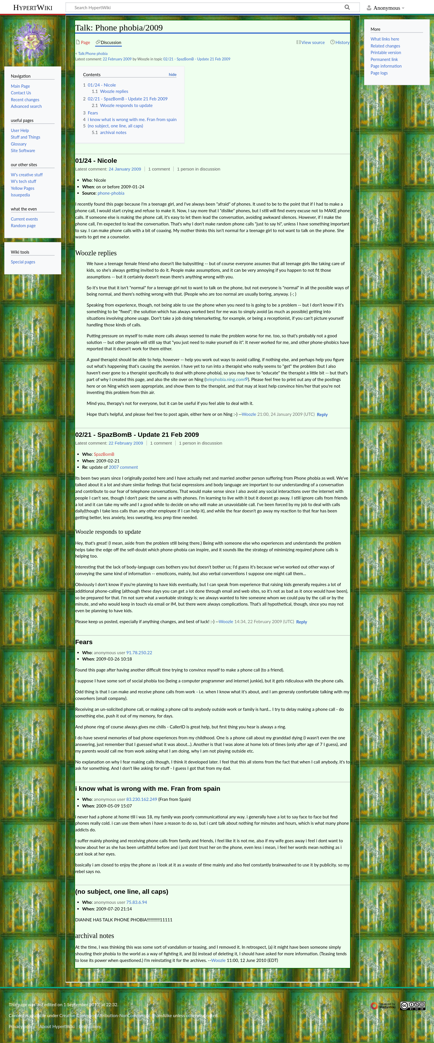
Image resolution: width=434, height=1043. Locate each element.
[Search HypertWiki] (213, 7)
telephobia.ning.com (225, 379)
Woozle (249, 414)
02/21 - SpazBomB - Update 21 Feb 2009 (196, 59)
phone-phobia (111, 193)
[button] (322, 414)
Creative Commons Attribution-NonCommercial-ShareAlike (115, 1015)
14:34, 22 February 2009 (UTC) (264, 621)
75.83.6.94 (136, 902)
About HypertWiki (56, 1026)
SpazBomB (104, 454)
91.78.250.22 (139, 652)
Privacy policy (22, 1026)
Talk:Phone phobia (92, 53)
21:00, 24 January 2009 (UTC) (285, 414)
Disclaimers (90, 1026)
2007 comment (123, 467)
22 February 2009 (117, 59)
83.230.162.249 (141, 799)
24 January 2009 (125, 169)
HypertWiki (33, 7)
